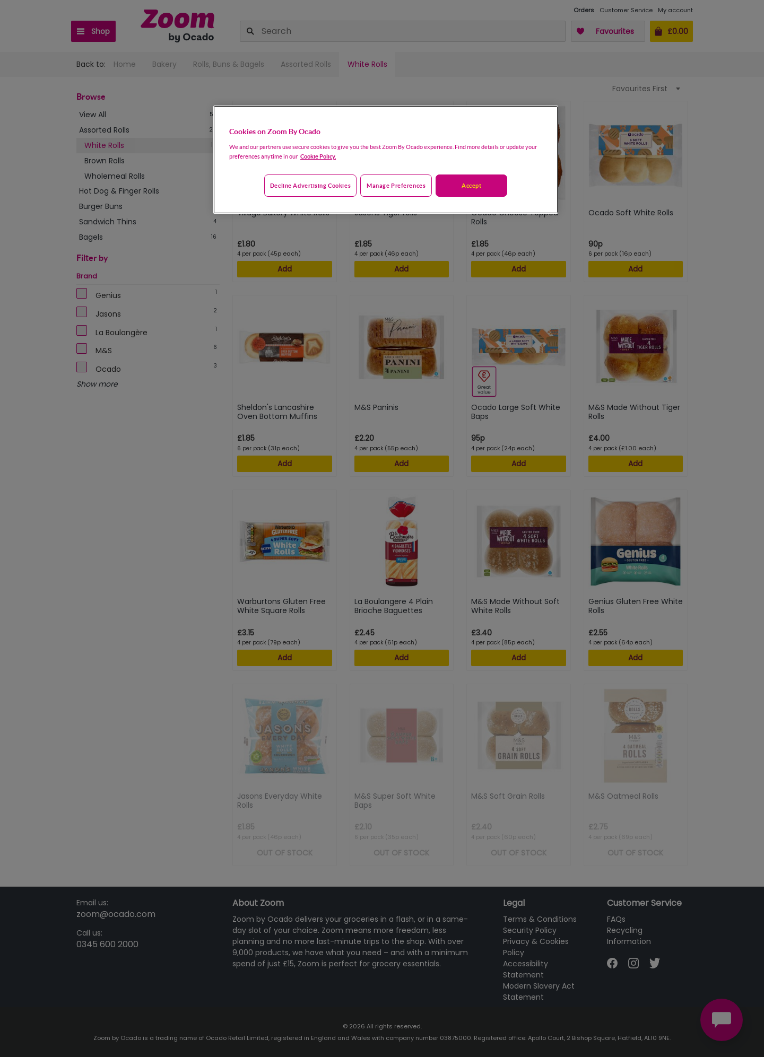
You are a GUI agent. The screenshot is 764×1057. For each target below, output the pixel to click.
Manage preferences (396, 185)
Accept (471, 185)
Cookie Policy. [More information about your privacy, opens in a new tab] (318, 156)
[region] (385, 160)
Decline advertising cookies (310, 185)
